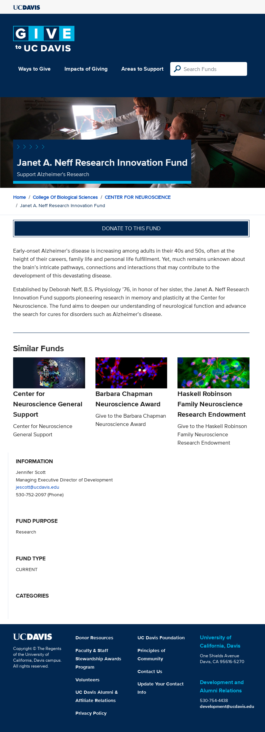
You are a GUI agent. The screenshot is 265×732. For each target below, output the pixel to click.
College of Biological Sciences (65, 197)
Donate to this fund (131, 228)
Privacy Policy (90, 713)
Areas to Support (142, 69)
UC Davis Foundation (161, 637)
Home (19, 197)
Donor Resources (94, 637)
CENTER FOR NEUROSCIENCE (138, 197)
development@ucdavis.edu (227, 706)
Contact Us (149, 671)
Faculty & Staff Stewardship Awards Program (98, 658)
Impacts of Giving (86, 69)
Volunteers (87, 679)
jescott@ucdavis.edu (37, 486)
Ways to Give (34, 69)
